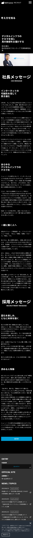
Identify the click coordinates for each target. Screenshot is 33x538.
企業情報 (4, 476)
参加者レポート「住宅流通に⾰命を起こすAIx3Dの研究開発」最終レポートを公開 (15, 492)
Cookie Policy (13, 527)
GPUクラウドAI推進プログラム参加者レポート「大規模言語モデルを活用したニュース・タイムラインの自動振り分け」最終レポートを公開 (15, 517)
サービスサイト (6, 479)
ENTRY (16, 439)
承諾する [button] (5, 534)
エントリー (17, 466)
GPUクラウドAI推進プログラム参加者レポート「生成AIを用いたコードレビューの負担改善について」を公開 (15, 504)
